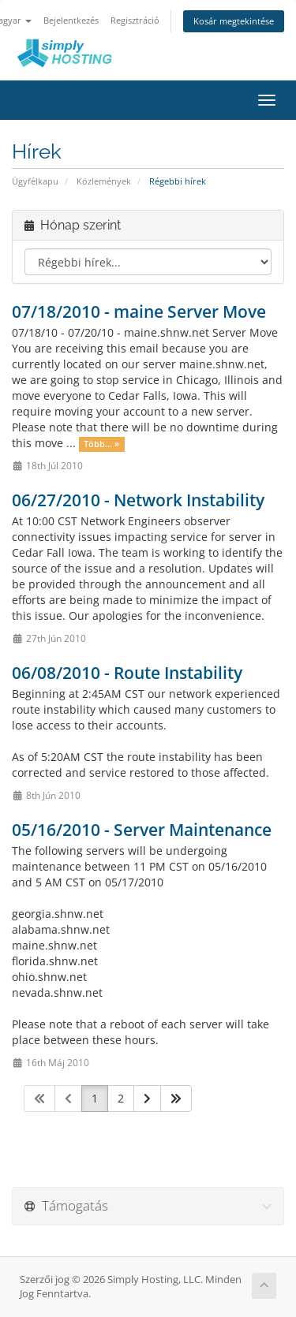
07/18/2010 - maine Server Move (139, 311)
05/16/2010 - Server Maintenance (142, 830)
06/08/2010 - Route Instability (127, 673)
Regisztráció (135, 20)
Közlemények (104, 181)
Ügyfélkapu (35, 181)
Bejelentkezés (71, 20)
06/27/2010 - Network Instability (138, 500)
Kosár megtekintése (233, 21)
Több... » (101, 444)
